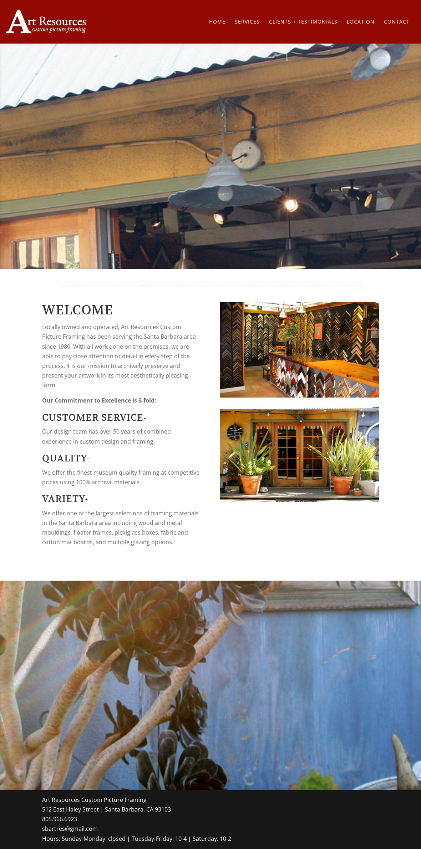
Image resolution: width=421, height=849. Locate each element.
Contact (397, 22)
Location (361, 22)
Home (217, 22)
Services (247, 22)
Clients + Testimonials (303, 22)
